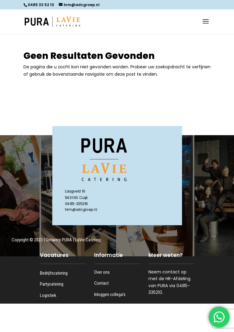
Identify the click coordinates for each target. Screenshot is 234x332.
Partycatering (51, 284)
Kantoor (47, 317)
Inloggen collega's (110, 294)
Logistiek (48, 295)
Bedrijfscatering (54, 273)
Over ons (102, 272)
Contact (101, 283)
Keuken (46, 306)
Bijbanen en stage (55, 328)
